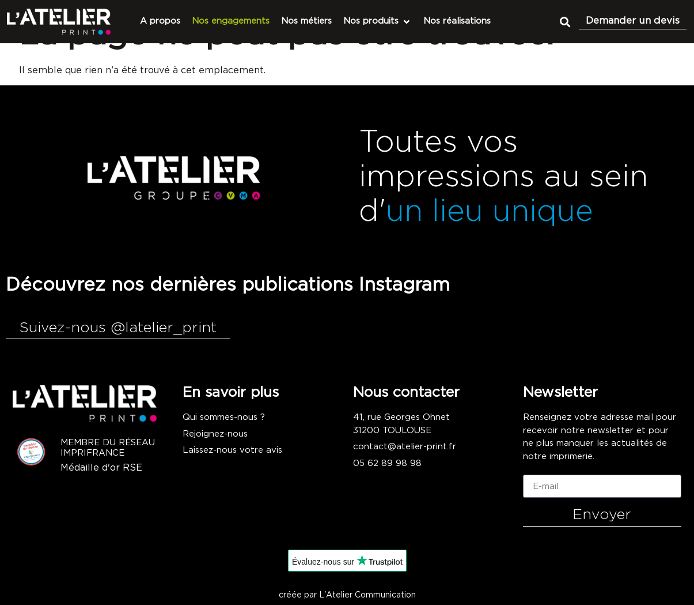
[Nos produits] (377, 21)
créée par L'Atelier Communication (347, 595)
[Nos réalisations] (457, 21)
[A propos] (160, 21)
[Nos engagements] (230, 21)
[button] (564, 21)
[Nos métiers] (306, 21)
